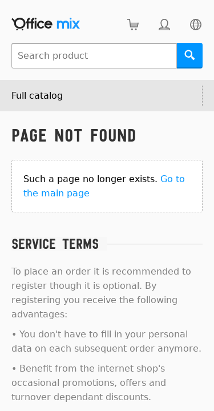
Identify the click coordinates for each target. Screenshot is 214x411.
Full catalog (37, 95)
